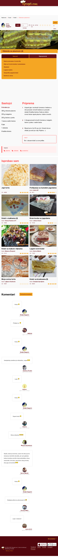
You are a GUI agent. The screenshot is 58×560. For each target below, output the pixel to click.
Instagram (50, 551)
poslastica (25, 150)
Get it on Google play (51, 548)
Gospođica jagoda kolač (11, 72)
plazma (8, 150)
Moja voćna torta (15, 270)
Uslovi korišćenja (22, 551)
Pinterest (33, 553)
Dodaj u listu (55, 23)
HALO (11, 554)
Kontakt (12, 552)
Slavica (24, 429)
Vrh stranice (51, 542)
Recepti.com (29, 3)
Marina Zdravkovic (26, 448)
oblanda (16, 150)
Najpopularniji (43, 56)
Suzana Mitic (24, 514)
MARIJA (30, 334)
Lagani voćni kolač (43, 239)
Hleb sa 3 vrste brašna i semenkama (14, 64)
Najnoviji (15, 56)
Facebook (33, 551)
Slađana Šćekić (27, 372)
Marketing (7, 552)
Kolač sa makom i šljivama (15, 239)
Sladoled (6, 67)
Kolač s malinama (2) (15, 209)
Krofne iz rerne (8, 75)
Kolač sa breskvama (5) (43, 270)
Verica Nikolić (25, 476)
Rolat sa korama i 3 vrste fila (12, 61)
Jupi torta (15, 178)
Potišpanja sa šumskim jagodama (43, 178)
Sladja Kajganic (8, 25)
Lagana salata (8, 70)
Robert (25, 391)
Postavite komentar (26, 294)
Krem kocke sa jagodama (43, 209)
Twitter (39, 551)
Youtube (44, 551)
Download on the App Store (42, 548)
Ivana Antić (28, 533)
